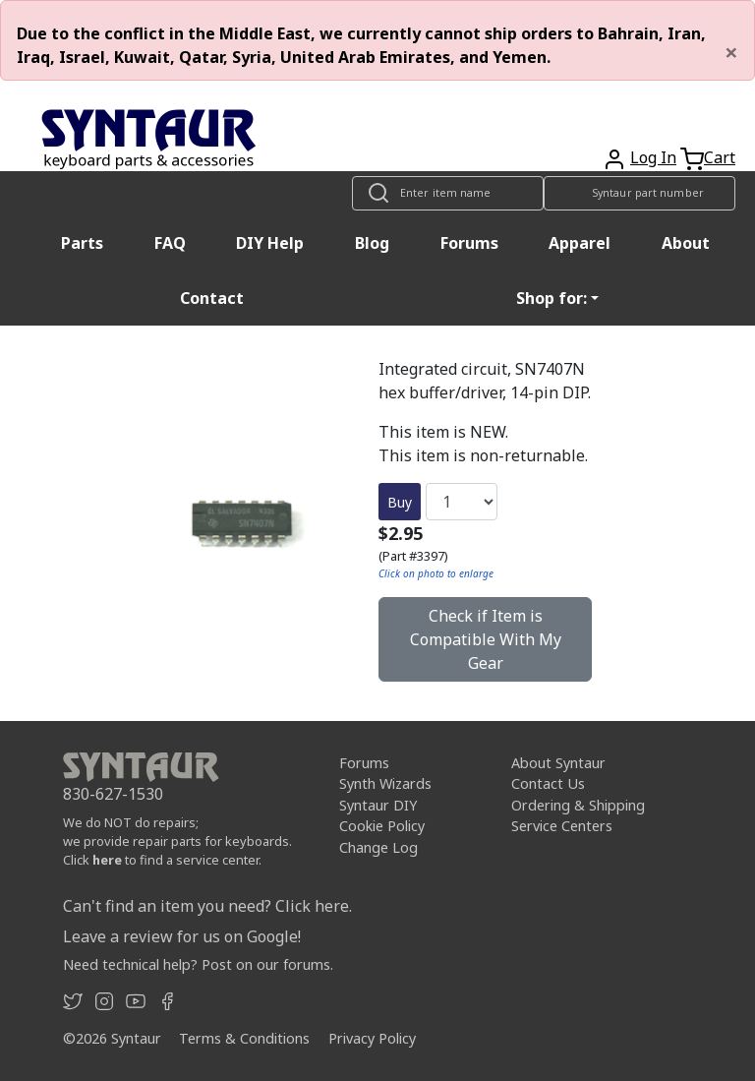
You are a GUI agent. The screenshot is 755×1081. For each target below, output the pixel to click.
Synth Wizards (385, 783)
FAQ (170, 243)
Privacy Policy (372, 1038)
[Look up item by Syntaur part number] (639, 193)
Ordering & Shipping (578, 805)
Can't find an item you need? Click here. (207, 906)
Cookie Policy (382, 825)
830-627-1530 (113, 794)
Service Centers (561, 825)
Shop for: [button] (551, 298)
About (686, 243)
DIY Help (270, 243)
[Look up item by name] (448, 193)
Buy (399, 502)
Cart (719, 157)
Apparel (579, 243)
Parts (82, 243)
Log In (653, 157)
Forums (469, 243)
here (107, 860)
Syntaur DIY (378, 805)
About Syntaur (558, 762)
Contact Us (548, 783)
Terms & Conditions (244, 1038)
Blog (372, 243)
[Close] (731, 52)
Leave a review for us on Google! (182, 936)
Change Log (378, 847)
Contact (212, 298)
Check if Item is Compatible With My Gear (485, 639)
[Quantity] (461, 501)
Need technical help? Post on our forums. (198, 964)
